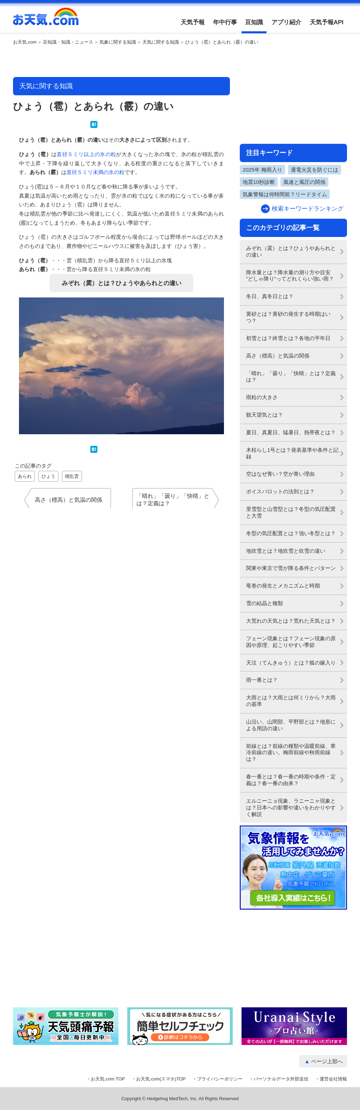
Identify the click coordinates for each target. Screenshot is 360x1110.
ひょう (48, 476)
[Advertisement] (121, 61)
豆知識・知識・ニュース (68, 42)
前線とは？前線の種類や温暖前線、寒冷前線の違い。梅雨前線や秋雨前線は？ (291, 752)
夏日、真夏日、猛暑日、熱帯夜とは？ (291, 432)
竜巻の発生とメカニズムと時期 (283, 586)
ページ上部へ (327, 1061)
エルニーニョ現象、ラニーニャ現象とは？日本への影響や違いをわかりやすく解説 (291, 807)
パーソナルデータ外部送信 (280, 1079)
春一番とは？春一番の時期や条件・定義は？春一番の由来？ (291, 780)
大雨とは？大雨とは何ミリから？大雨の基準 (291, 700)
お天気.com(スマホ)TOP (161, 1079)
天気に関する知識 (160, 42)
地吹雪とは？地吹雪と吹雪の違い (285, 551)
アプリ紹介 (286, 22)
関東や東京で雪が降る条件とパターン (291, 568)
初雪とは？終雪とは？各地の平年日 (288, 338)
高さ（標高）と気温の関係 (277, 356)
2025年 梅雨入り (262, 170)
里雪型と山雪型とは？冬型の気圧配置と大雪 (291, 512)
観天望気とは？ (264, 415)
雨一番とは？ (262, 680)
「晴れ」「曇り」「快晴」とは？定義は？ (291, 376)
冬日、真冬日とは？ (270, 296)
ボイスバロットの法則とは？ (280, 491)
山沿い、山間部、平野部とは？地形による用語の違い (291, 725)
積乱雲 (72, 476)
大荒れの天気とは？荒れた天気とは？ (291, 621)
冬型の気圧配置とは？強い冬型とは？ (291, 533)
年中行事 (225, 22)
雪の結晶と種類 (264, 603)
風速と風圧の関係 (304, 182)
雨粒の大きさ (262, 397)
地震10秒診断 (259, 182)
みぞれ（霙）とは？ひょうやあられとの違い (121, 283)
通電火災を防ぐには (314, 170)
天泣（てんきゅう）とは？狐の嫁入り (291, 663)
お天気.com (45, 20)
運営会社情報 (333, 1079)
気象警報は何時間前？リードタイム (285, 194)
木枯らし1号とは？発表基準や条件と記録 (292, 453)
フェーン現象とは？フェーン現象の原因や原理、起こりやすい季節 (291, 641)
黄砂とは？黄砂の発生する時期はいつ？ (288, 317)
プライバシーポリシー (220, 1079)
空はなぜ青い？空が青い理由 (280, 474)
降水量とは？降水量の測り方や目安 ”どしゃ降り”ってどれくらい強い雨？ (290, 275)
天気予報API (326, 22)
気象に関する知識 (117, 42)
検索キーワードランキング (307, 208)
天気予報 (193, 22)
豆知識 (254, 22)
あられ (25, 476)
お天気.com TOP (108, 1079)
